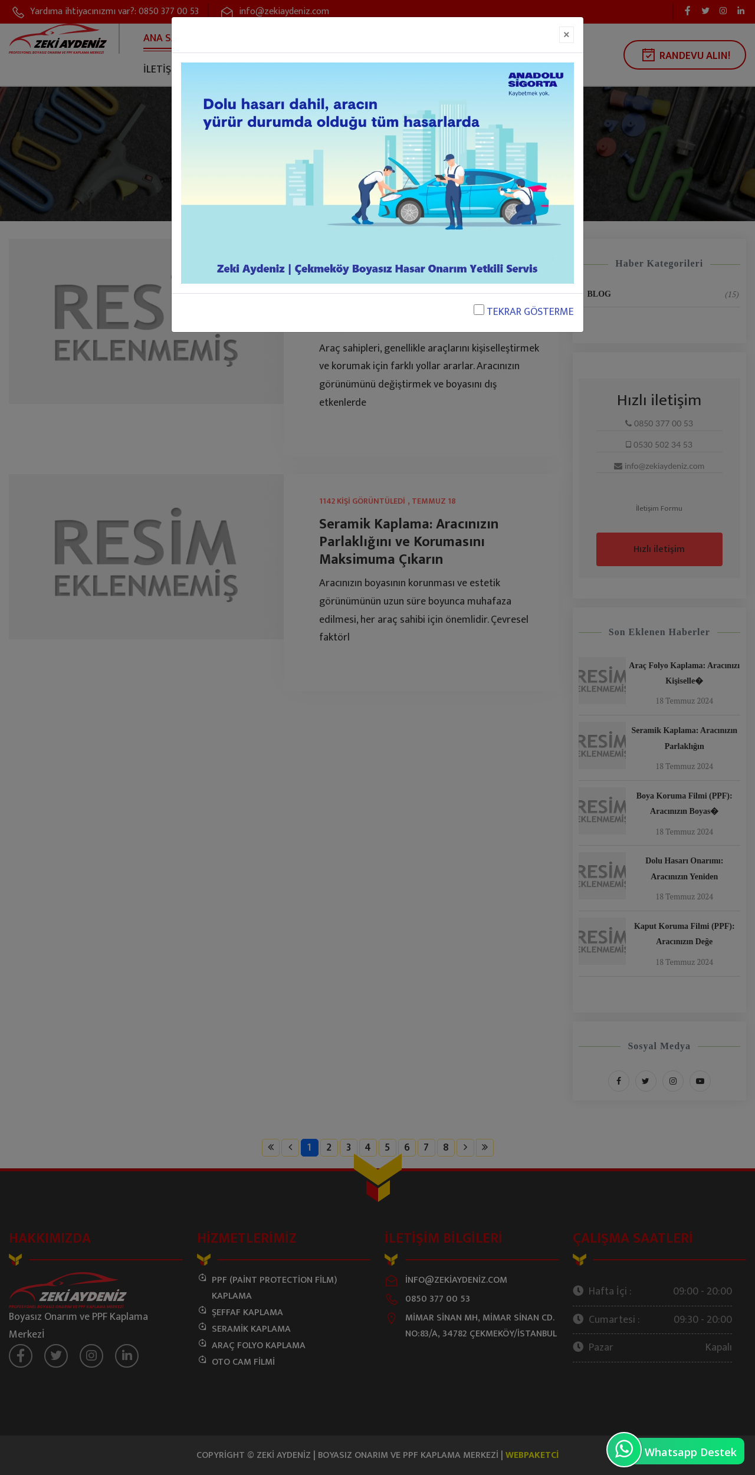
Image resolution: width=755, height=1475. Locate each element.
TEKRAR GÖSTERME (524, 312)
